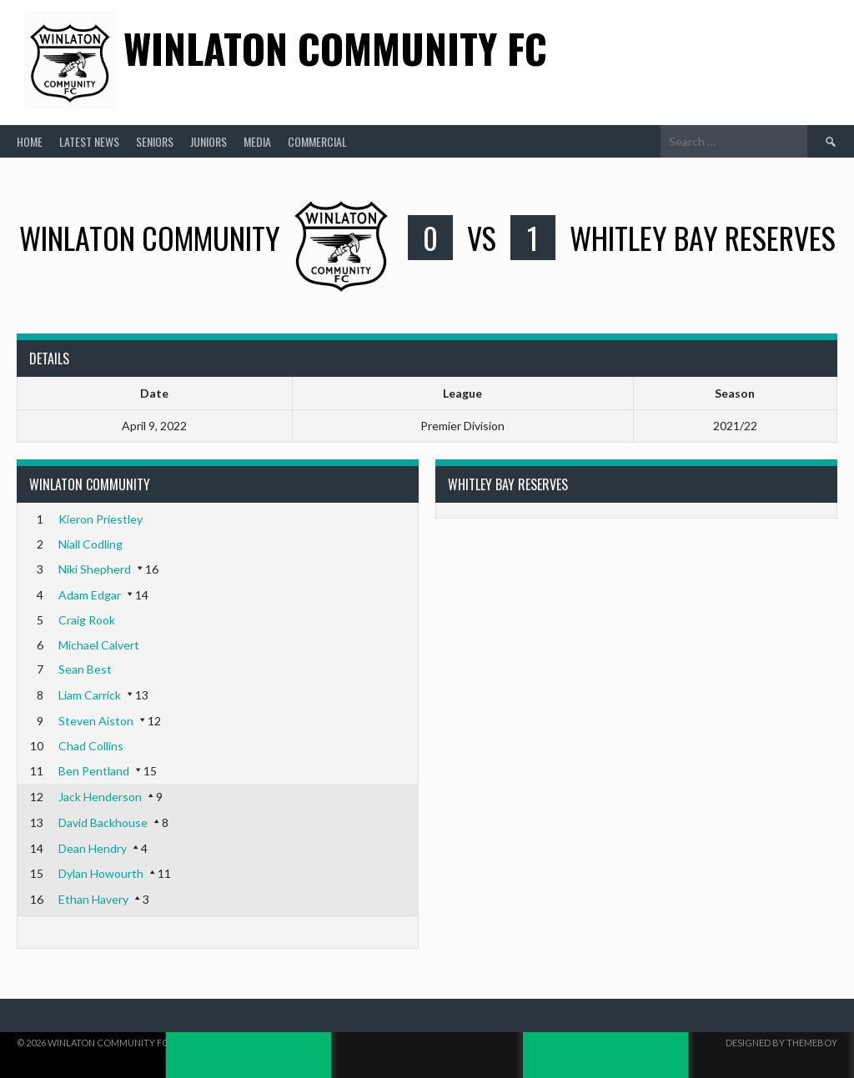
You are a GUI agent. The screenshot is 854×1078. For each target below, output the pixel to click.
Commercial (317, 141)
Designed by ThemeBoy (781, 1042)
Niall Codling (90, 544)
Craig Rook (86, 620)
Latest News (89, 141)
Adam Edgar (89, 595)
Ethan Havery (93, 899)
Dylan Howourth (100, 873)
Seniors (154, 141)
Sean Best (85, 669)
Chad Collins (90, 746)
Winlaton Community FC (335, 48)
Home (30, 141)
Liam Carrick (89, 695)
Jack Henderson (100, 797)
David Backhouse (103, 822)
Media (257, 141)
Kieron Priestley (100, 519)
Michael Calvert (98, 645)
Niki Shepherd (94, 569)
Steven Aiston (95, 721)
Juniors (208, 141)
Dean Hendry (92, 848)
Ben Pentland (93, 771)
